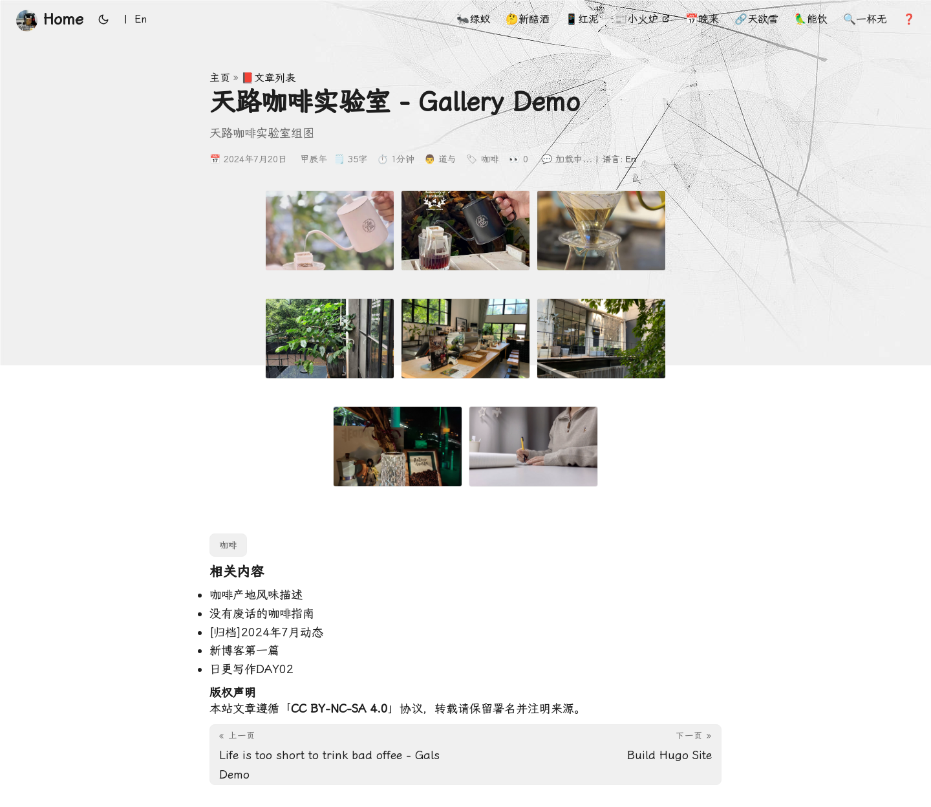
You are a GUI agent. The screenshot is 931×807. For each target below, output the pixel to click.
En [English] (140, 19)
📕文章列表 (268, 78)
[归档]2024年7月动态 (266, 632)
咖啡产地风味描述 (256, 594)
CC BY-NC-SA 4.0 (339, 708)
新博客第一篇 (244, 650)
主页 (219, 78)
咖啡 (490, 159)
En (630, 159)
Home (49, 20)
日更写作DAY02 (251, 669)
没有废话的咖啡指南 (261, 613)
